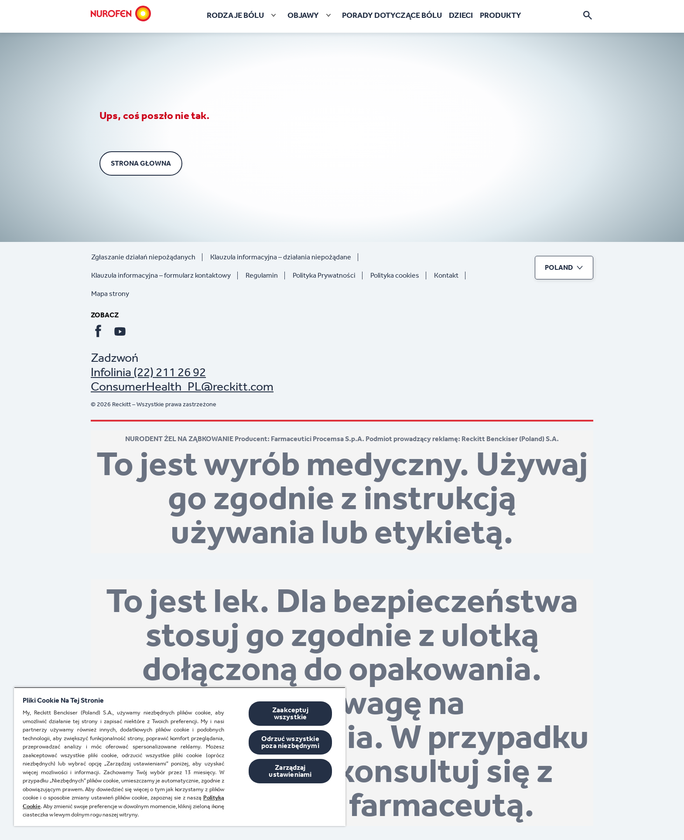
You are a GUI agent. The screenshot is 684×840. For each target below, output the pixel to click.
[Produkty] (500, 15)
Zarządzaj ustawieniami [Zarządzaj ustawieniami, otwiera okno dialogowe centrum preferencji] (290, 771)
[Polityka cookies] (398, 275)
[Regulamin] (265, 275)
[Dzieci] (461, 15)
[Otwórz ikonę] (587, 15)
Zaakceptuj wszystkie (290, 713)
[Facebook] (98, 331)
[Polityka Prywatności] (327, 275)
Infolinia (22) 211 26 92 (148, 372)
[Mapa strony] (114, 293)
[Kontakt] (450, 275)
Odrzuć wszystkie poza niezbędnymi (290, 742)
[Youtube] (120, 331)
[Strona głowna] (121, 13)
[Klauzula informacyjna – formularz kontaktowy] (164, 275)
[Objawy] (311, 15)
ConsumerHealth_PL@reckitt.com (182, 386)
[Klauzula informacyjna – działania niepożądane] (284, 257)
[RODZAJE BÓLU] (243, 15)
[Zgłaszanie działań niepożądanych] (147, 257)
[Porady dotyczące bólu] (392, 15)
